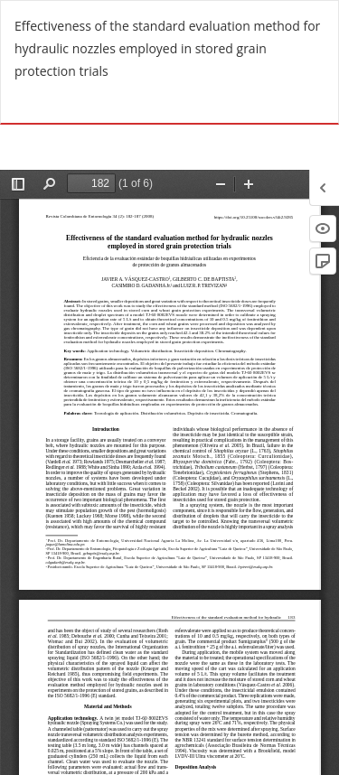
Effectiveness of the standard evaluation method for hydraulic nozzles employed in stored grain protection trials (167, 48)
